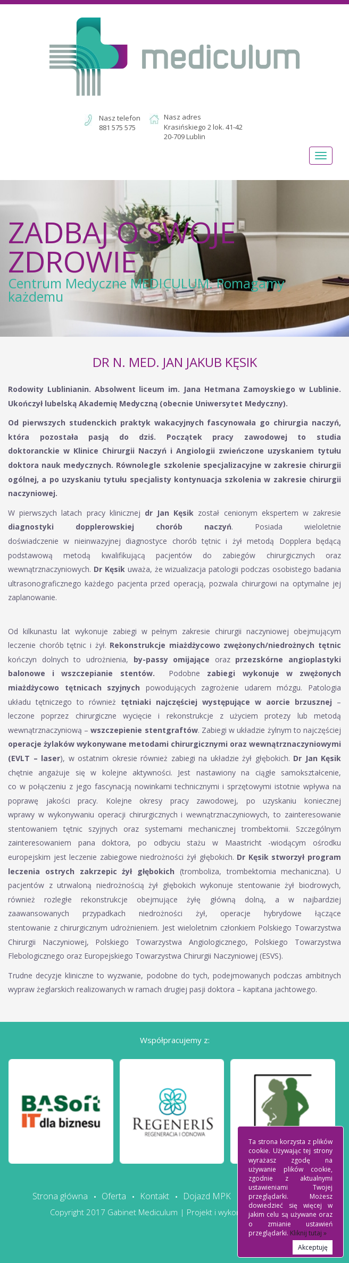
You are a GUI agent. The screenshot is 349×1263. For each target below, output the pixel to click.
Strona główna (60, 1196)
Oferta (114, 1196)
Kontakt (154, 1196)
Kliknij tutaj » (308, 1233)
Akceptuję (313, 1247)
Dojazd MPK (207, 1196)
